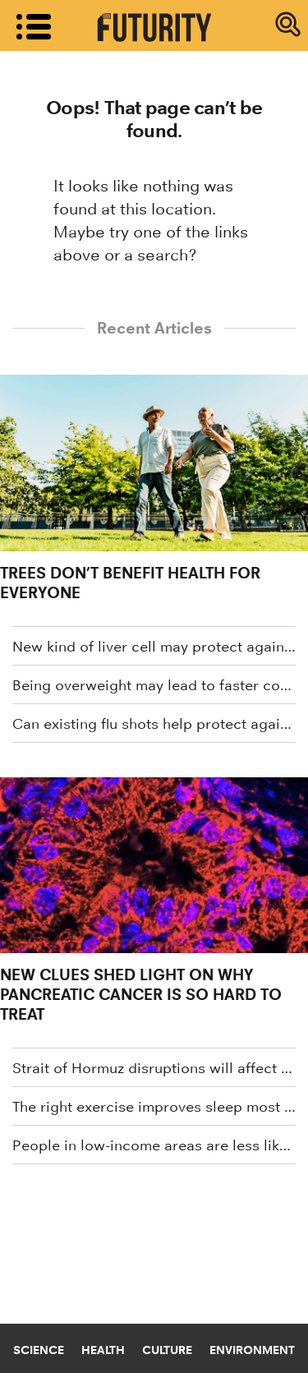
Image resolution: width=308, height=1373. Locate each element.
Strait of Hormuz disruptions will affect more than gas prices (154, 1068)
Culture (167, 1350)
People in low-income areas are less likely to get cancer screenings (154, 1145)
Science (38, 1350)
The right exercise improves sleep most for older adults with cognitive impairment (154, 1107)
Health (103, 1350)
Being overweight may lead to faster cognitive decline (154, 685)
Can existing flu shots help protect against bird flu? (154, 724)
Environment (252, 1350)
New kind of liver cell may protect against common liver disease (154, 646)
